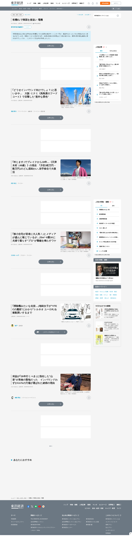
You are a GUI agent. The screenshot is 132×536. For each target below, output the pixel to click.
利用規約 (108, 518)
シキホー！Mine (35, 515)
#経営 (96, 291)
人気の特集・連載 (102, 202)
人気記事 (45, 3)
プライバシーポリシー (35, 526)
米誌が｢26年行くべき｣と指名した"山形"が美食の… (108, 84)
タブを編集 (117, 8)
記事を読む (50, 46)
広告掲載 (62, 522)
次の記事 (87, 14)
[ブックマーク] (89, 27)
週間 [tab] (113, 205)
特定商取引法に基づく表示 (58, 526)
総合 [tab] (101, 50)
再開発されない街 (104, 209)
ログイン (116, 3)
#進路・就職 (98, 295)
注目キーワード (100, 286)
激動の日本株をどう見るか (104, 278)
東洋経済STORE (35, 509)
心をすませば (108, 322)
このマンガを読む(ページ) (51, 332)
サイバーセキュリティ (17, 506)
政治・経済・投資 (24, 8)
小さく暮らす (103, 228)
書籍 (81, 3)
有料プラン (109, 509)
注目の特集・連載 (101, 260)
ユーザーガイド (110, 515)
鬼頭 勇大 (13, 111)
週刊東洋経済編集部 (17, 27)
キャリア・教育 (37, 8)
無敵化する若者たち (110, 335)
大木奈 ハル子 (15, 255)
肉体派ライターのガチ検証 (107, 223)
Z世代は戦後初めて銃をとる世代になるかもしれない (111, 310)
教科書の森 (89, 509)
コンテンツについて (111, 506)
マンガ (58, 3)
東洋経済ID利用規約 (74, 526)
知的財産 (46, 526)
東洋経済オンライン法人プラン (71, 504)
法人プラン (109, 512)
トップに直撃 (103, 251)
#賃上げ (106, 298)
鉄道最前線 (102, 214)
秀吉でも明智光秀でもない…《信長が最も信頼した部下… (109, 74)
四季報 (74, 3)
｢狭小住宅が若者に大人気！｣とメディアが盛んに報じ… (109, 93)
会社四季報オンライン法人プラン (71, 506)
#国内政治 (113, 298)
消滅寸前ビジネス (104, 246)
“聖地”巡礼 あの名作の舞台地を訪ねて (109, 232)
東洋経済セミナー (67, 512)
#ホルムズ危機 (104, 291)
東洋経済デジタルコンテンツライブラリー (43, 512)
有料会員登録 (105, 3)
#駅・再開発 (113, 295)
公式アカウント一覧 (51, 522)
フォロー (27, 27)
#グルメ (106, 295)
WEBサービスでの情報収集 (19, 526)
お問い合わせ (98, 526)
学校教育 (13, 504)
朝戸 (16, 325)
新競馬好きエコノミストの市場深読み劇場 (109, 237)
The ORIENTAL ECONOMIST (39, 504)
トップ (29, 3)
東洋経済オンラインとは (101, 15)
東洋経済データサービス (69, 509)
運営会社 (32, 522)
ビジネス (14, 8)
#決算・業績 (113, 291)
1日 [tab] (101, 205)
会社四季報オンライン (37, 506)
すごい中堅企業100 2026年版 (107, 242)
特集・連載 (37, 3)
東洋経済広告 (90, 504)
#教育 (101, 298)
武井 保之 (13, 183)
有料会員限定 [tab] (113, 51)
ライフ (46, 8)
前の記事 (81, 14)
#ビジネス (27, 14)
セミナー (65, 3)
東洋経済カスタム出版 (92, 506)
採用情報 (40, 522)
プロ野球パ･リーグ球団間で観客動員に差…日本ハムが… (108, 55)
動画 (52, 3)
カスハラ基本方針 (87, 526)
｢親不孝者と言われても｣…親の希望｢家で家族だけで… (109, 65)
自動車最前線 (103, 219)
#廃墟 (96, 298)
